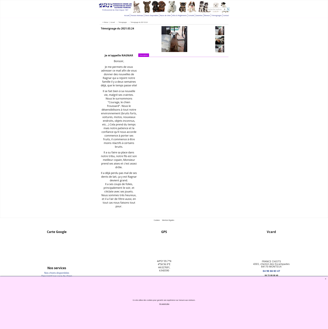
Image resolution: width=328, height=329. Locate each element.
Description (144, 55)
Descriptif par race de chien (56, 276)
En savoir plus (164, 304)
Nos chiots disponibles (56, 272)
